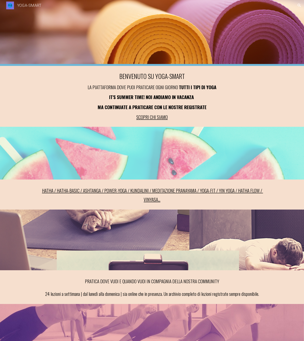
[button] (299, 5)
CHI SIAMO (159, 116)
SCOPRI (143, 116)
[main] (152, 96)
